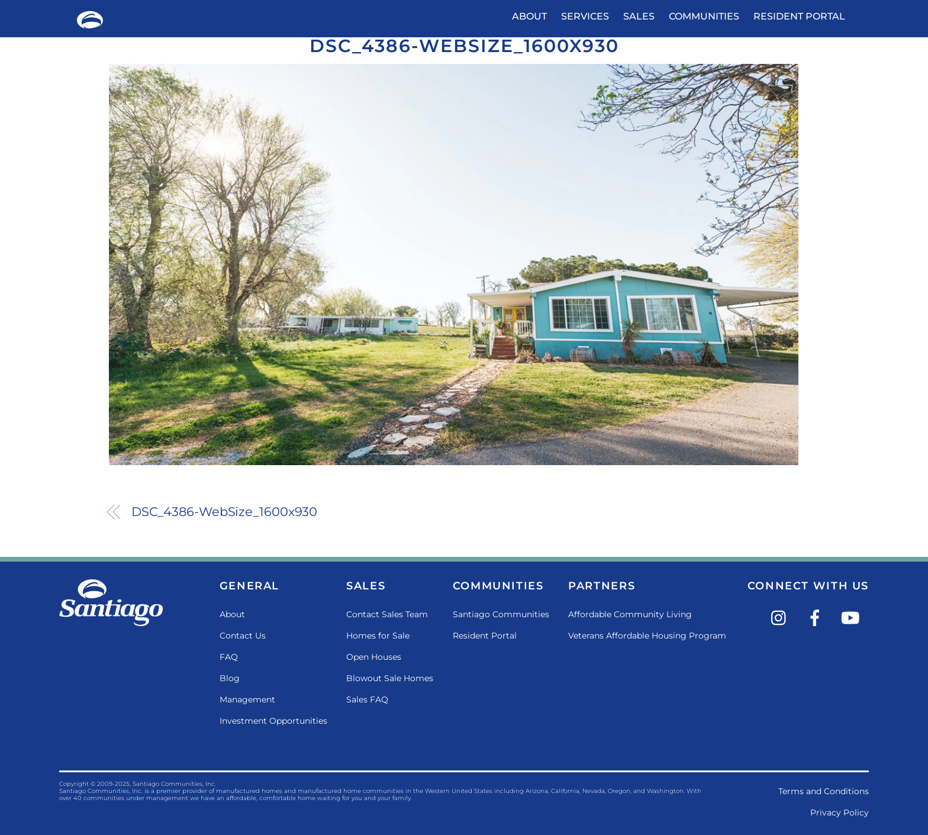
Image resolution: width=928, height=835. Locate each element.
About (529, 16)
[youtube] (852, 617)
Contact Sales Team (387, 614)
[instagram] (781, 617)
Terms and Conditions (823, 791)
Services (585, 16)
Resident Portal (799, 16)
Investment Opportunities (273, 720)
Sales (639, 16)
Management (247, 699)
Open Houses (373, 657)
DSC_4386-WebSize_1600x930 (464, 46)
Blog (230, 678)
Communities (704, 16)
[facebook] (817, 617)
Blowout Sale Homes (389, 678)
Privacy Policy (839, 812)
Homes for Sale (378, 635)
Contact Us (243, 635)
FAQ (229, 657)
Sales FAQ (367, 699)
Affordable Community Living (630, 614)
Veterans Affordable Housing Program (647, 635)
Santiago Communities (501, 614)
